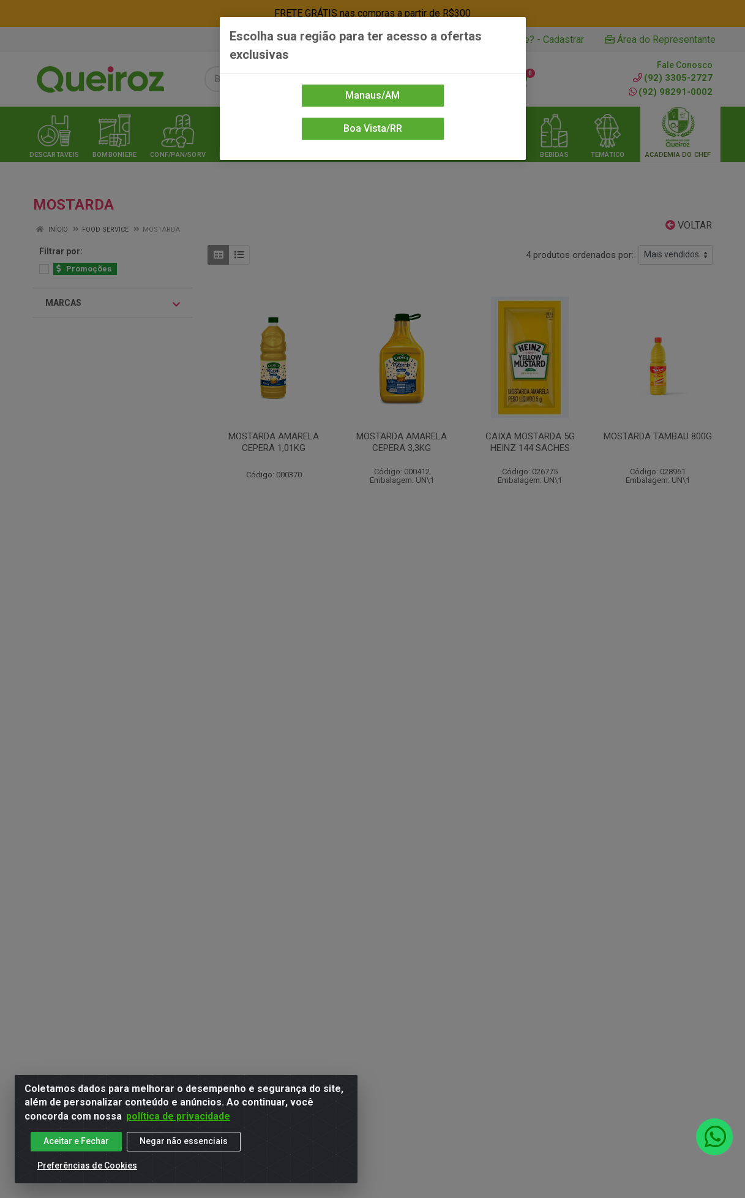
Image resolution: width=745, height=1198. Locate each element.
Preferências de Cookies (87, 1172)
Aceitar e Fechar (76, 1147)
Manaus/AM (372, 95)
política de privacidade (178, 1122)
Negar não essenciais (184, 1147)
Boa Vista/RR (372, 128)
